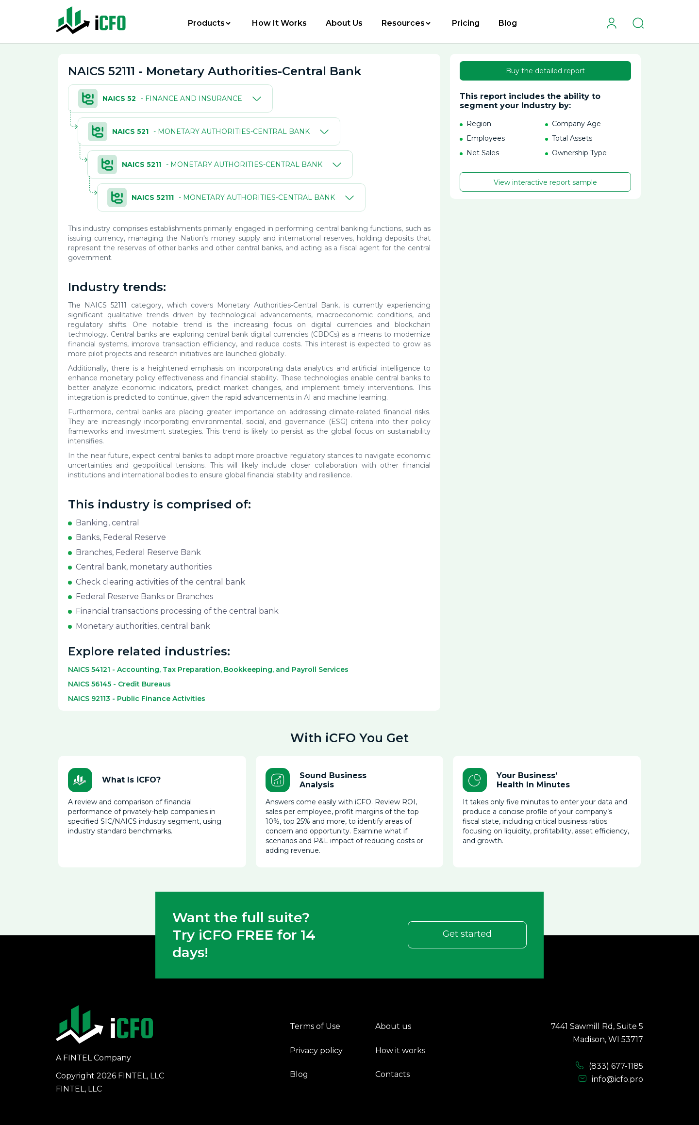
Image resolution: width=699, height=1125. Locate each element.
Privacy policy (316, 1050)
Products (209, 23)
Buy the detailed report (545, 70)
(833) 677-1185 (609, 1066)
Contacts (392, 1074)
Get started (467, 934)
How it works (400, 1050)
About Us (344, 23)
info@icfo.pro (610, 1079)
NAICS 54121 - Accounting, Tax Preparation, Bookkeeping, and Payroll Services (208, 669)
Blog (508, 23)
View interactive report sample (545, 182)
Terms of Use (315, 1026)
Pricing (466, 23)
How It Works (279, 23)
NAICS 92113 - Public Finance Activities (136, 698)
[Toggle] (255, 98)
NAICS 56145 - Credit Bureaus (119, 684)
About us (393, 1026)
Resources (406, 23)
